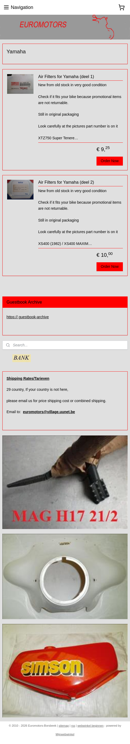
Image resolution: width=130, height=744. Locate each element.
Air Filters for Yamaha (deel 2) (66, 182)
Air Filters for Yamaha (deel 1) (66, 76)
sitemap (64, 725)
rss (73, 725)
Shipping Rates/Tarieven (28, 378)
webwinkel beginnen (91, 725)
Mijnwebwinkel (65, 734)
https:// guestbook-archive (28, 317)
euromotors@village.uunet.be (49, 412)
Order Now (110, 161)
